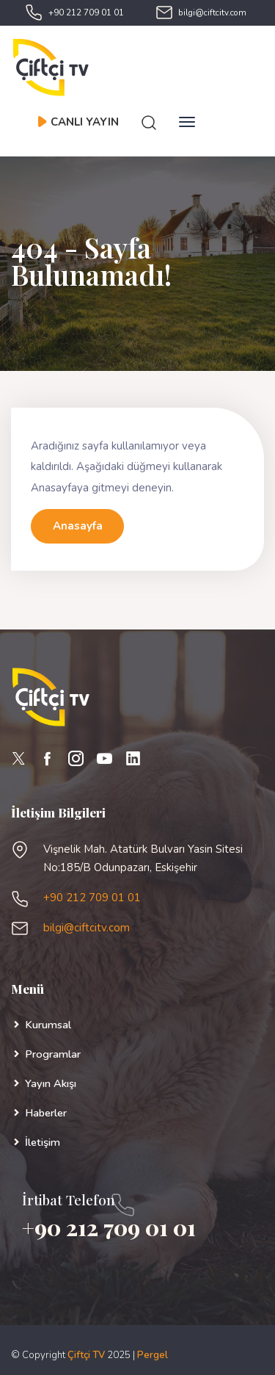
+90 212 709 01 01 (86, 12)
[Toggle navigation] (187, 121)
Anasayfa (78, 526)
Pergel (152, 1355)
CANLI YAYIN (78, 122)
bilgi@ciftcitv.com (212, 12)
